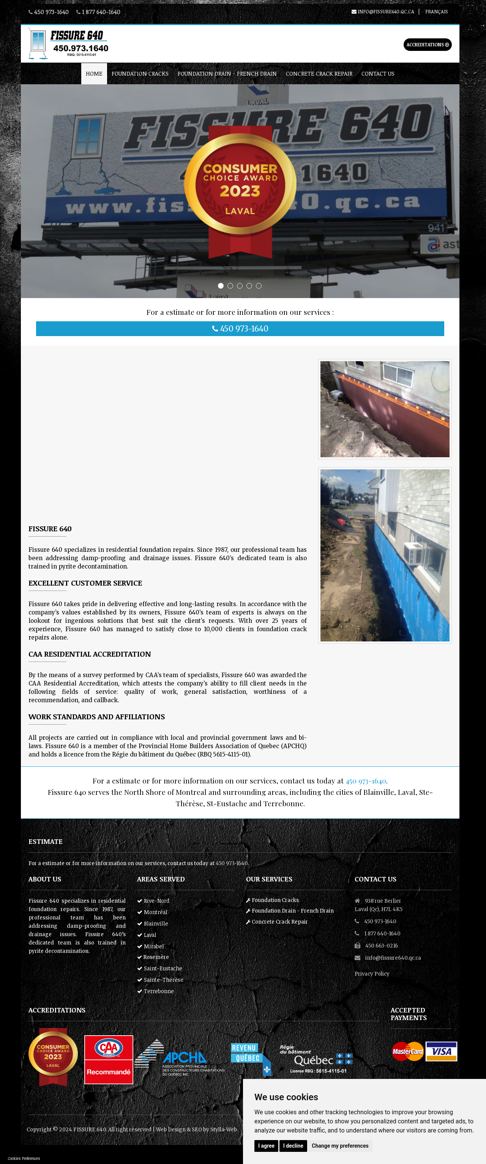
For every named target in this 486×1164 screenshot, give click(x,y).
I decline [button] (293, 1146)
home (94, 73)
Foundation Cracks (140, 73)
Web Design (171, 1129)
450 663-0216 (381, 946)
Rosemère (153, 957)
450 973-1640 (51, 12)
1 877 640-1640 (101, 12)
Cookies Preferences (24, 1158)
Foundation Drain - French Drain (227, 73)
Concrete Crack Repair (319, 73)
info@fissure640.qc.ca (383, 11)
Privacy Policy (372, 974)
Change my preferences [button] (340, 1146)
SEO (197, 1129)
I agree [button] (266, 1146)
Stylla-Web (223, 1129)
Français (436, 11)
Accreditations (428, 44)
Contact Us (377, 73)
